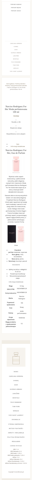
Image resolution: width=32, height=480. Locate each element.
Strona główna (10, 84)
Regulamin (16, 441)
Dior (16, 49)
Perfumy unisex (16, 11)
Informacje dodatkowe (18, 146)
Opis (17, 144)
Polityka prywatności (16, 437)
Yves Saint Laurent (16, 71)
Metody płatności (16, 428)
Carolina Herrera (16, 43)
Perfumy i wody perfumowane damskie (16, 85)
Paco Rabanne (16, 62)
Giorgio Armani (16, 52)
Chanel (16, 46)
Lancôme (16, 56)
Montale (16, 59)
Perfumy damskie (16, 4)
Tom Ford (16, 65)
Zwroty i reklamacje (16, 433)
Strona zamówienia (16, 424)
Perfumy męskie (16, 7)
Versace (16, 68)
